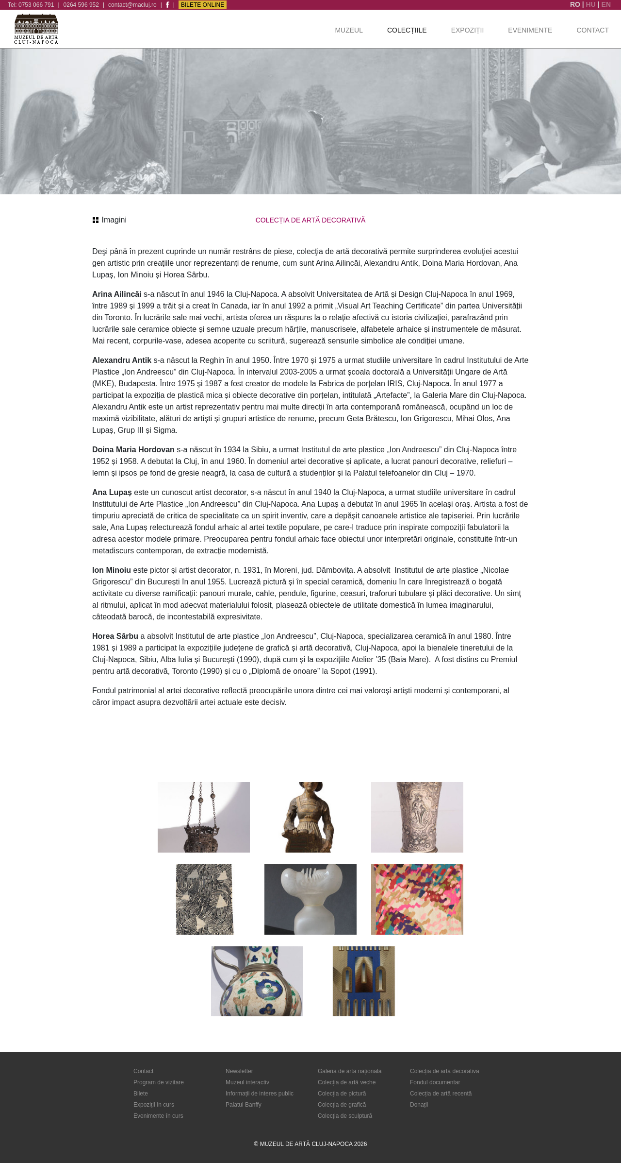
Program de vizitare (158, 1082)
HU (592, 4)
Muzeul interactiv (247, 1082)
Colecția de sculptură (345, 1115)
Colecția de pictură (342, 1093)
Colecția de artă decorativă (444, 1071)
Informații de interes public (260, 1093)
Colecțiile (407, 30)
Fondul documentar (435, 1082)
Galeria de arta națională (349, 1071)
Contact (592, 30)
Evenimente (530, 30)
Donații (419, 1104)
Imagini (110, 220)
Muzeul (349, 30)
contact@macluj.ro (132, 4)
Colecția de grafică (342, 1104)
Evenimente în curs (158, 1115)
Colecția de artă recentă (441, 1093)
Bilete (140, 1093)
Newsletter (239, 1071)
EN (606, 4)
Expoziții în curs (153, 1104)
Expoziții (467, 30)
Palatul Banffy (243, 1104)
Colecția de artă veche (347, 1082)
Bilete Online (202, 4)
